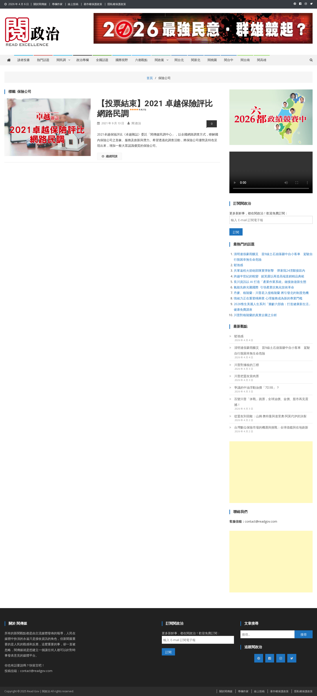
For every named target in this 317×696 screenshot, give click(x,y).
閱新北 (195, 60)
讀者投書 (23, 60)
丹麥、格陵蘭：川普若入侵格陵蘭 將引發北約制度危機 (271, 293)
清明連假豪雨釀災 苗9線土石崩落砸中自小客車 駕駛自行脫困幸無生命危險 (272, 350)
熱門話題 (43, 60)
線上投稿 (73, 4)
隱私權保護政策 (116, 4)
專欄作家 (57, 4)
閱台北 (179, 60)
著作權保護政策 (93, 4)
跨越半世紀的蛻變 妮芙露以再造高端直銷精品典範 (269, 276)
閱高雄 (261, 60)
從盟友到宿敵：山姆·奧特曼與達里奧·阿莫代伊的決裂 (270, 416)
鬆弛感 (238, 265)
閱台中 (228, 60)
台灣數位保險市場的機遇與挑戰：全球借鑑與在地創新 (271, 427)
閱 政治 (136, 123)
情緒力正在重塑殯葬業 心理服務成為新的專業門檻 (268, 298)
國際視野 (122, 60)
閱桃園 (212, 60)
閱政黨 (159, 60)
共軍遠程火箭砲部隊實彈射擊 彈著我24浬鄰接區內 (269, 270)
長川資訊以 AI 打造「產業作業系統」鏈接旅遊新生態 (270, 282)
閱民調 (61, 60)
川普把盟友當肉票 (246, 376)
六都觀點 (141, 60)
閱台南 (245, 60)
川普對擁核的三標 (246, 365)
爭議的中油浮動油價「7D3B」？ (256, 387)
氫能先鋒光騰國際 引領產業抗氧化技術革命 (264, 287)
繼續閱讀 (109, 156)
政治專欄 (82, 60)
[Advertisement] (271, 472)
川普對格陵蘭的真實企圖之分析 (255, 315)
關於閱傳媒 (40, 4)
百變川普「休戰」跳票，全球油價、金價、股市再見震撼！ (271, 402)
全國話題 (102, 60)
